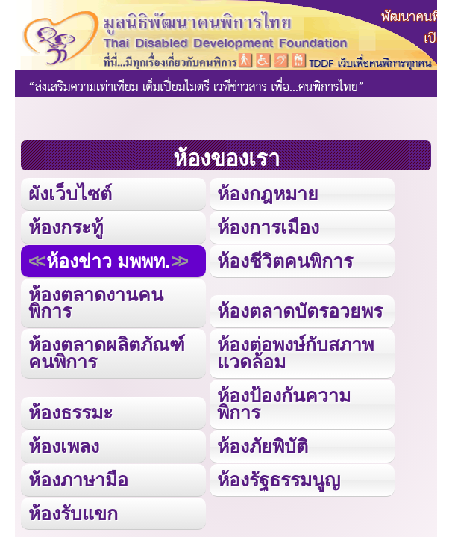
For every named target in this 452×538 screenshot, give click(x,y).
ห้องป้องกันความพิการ (284, 404)
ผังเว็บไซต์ (70, 193)
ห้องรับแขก (73, 513)
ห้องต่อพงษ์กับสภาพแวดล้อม (295, 353)
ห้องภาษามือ (78, 479)
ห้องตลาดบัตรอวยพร (300, 310)
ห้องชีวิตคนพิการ (285, 260)
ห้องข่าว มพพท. (108, 260)
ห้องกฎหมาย (267, 193)
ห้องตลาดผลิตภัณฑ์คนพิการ (106, 353)
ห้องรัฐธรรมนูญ (278, 479)
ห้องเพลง (63, 446)
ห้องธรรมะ (70, 412)
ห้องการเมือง (268, 227)
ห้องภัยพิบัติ (262, 446)
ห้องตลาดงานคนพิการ (95, 303)
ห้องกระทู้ (65, 227)
